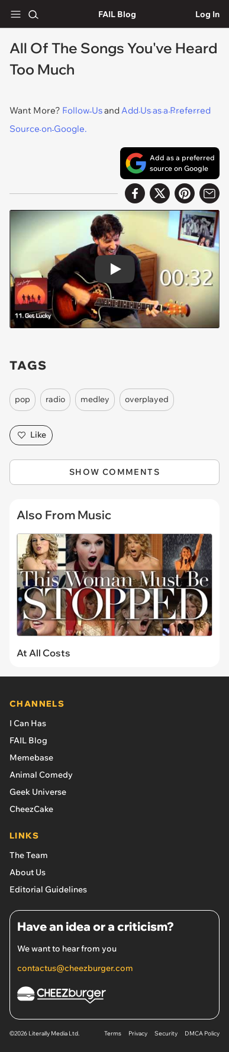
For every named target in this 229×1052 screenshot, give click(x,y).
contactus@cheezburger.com (75, 968)
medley (94, 399)
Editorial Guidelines (48, 889)
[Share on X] (160, 193)
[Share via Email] (209, 193)
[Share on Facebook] (135, 193)
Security (166, 1033)
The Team (28, 855)
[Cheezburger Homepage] (114, 997)
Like (31, 435)
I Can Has (27, 723)
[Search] (33, 14)
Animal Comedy (41, 774)
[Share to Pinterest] (185, 193)
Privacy (137, 1033)
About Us (27, 872)
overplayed (147, 399)
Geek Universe (37, 791)
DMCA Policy (202, 1033)
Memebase (31, 757)
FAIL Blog (117, 14)
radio (55, 399)
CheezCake (31, 809)
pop (22, 399)
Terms (112, 1033)
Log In (207, 14)
